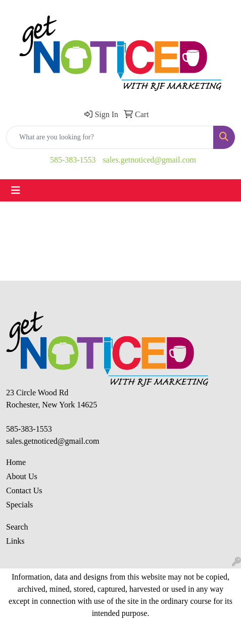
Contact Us (24, 490)
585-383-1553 (73, 160)
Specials (19, 504)
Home (16, 462)
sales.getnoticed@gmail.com (149, 160)
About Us (21, 476)
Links (15, 541)
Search (17, 527)
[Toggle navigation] (15, 190)
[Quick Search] (110, 137)
